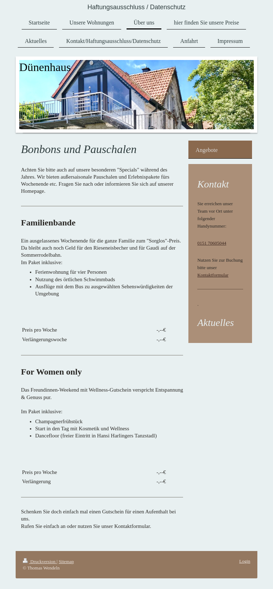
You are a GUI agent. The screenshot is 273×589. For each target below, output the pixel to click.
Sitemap (66, 561)
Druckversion (40, 561)
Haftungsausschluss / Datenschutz (136, 7)
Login (244, 561)
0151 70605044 (211, 243)
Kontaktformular (212, 275)
